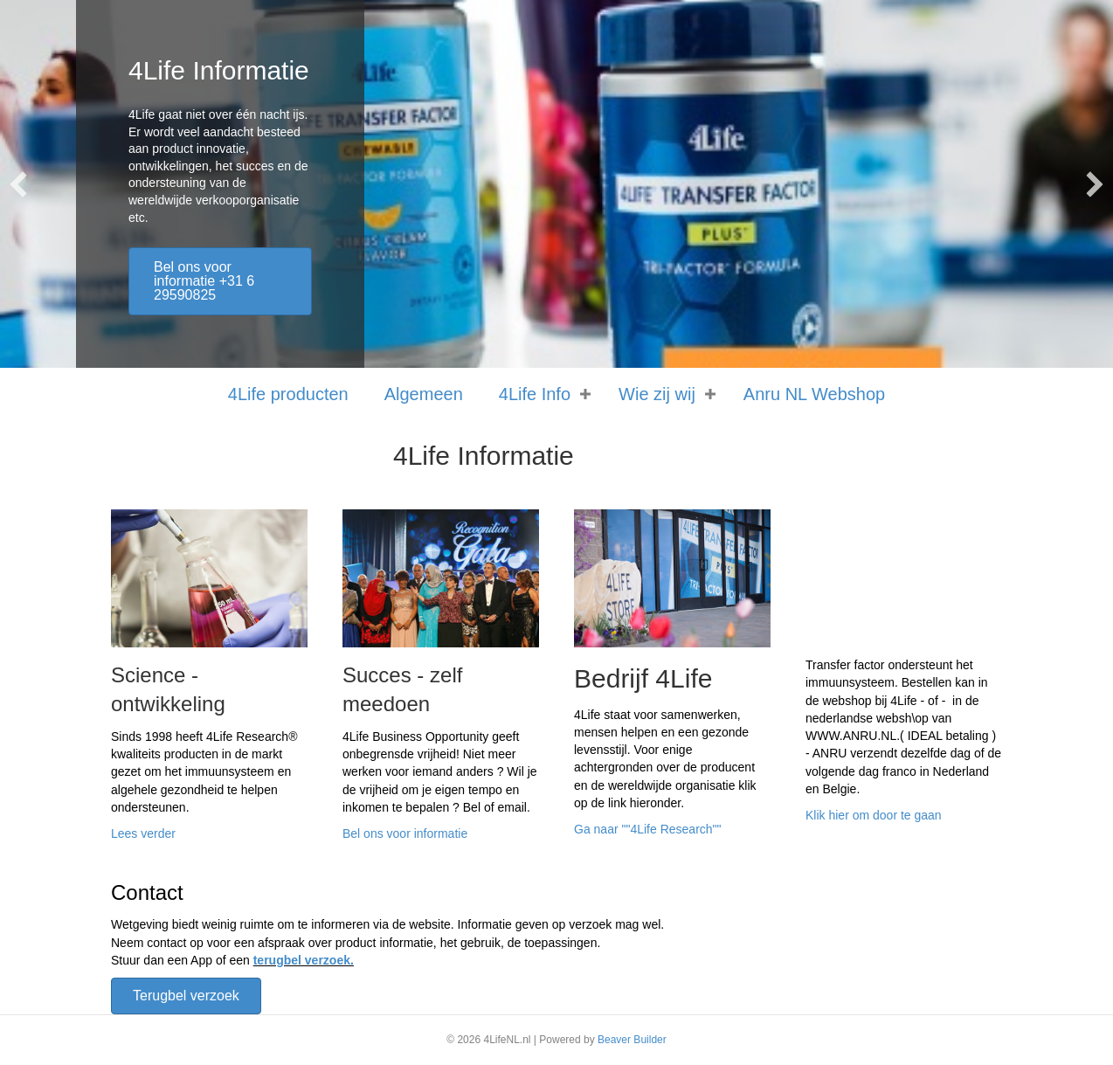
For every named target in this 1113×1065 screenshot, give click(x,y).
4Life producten (288, 394)
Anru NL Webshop (814, 394)
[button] (18, 184)
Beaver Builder (632, 1040)
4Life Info (534, 394)
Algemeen (423, 394)
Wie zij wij (657, 394)
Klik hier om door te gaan (873, 815)
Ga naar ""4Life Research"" (648, 829)
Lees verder (143, 833)
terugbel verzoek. (303, 960)
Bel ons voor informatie (404, 833)
